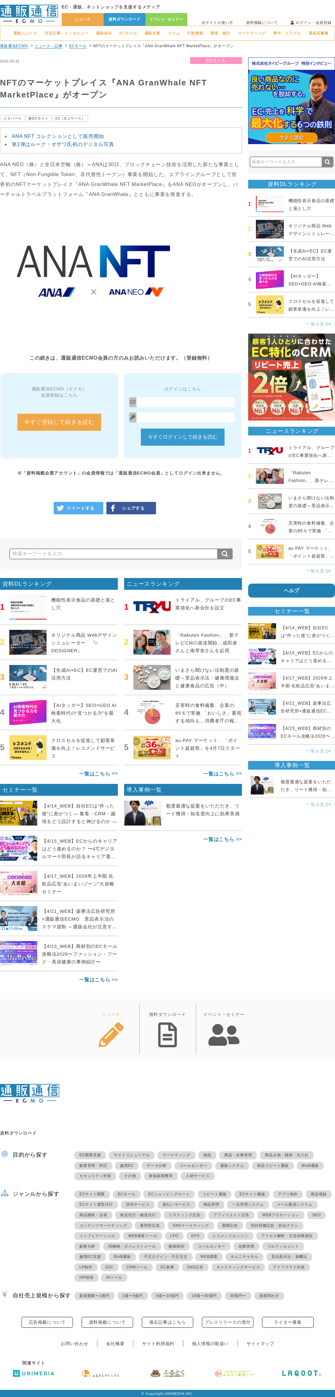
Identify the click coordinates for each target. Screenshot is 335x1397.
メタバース (12, 118)
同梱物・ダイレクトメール (132, 1246)
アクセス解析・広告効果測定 (287, 1236)
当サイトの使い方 (217, 23)
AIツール (114, 1277)
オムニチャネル (244, 1256)
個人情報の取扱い (210, 1343)
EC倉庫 (167, 1267)
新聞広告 (230, 1225)
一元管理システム (248, 1204)
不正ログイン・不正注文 (166, 1256)
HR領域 (86, 1277)
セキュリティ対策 (95, 1176)
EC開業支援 (90, 1155)
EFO (195, 1236)
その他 (130, 1176)
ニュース (83, 19)
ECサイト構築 (252, 1194)
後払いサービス (176, 1204)
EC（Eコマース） (70, 118)
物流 (207, 1155)
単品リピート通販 (273, 1165)
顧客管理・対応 (93, 1165)
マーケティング (252, 33)
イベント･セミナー (167, 19)
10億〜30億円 (204, 1296)
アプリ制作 (288, 1194)
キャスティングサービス (238, 1267)
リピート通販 (215, 1194)
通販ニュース (25, 33)
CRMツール (137, 1267)
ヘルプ (292, 590)
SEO (316, 1215)
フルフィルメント (283, 1246)
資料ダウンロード (125, 19)
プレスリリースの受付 (228, 1322)
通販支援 (152, 33)
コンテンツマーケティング (103, 1225)
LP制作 (85, 1267)
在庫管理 (246, 1246)
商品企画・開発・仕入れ (287, 1155)
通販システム (232, 1165)
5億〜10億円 (167, 1296)
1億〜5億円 (133, 1296)
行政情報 (195, 33)
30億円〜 (238, 1296)
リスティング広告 (184, 1215)
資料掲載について (262, 23)
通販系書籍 (318, 33)
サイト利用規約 (158, 1343)
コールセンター (194, 1165)
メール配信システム (295, 1204)
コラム (174, 33)
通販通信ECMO (14, 46)
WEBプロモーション (280, 1215)
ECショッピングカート (169, 1194)
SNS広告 (195, 1267)
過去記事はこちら (167, 1322)
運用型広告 (150, 1225)
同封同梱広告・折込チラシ (274, 1225)
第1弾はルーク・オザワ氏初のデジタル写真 (63, 144)
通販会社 (104, 33)
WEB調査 (208, 1256)
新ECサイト (38, 118)
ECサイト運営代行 (96, 1204)
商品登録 (319, 1194)
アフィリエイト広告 (231, 1215)
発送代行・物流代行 (138, 1215)
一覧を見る (318, 323)
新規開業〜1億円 (94, 1296)
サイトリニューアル (132, 1155)
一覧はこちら (94, 773)
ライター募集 (288, 1322)
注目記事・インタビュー (66, 33)
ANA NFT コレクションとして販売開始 (58, 136)
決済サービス (138, 1204)
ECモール (128, 33)
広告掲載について (47, 1322)
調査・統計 (220, 33)
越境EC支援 (90, 1256)
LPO (174, 1236)
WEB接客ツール (142, 1236)
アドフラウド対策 (289, 1267)
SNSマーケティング (191, 1225)
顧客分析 (87, 1246)
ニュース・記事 (49, 46)
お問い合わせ (74, 1343)
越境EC (127, 1165)
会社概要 (115, 1343)
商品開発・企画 (93, 1215)
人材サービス (198, 1176)
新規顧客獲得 (161, 1176)
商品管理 (211, 1204)
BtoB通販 (310, 1165)
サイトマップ (260, 1343)
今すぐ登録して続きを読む (59, 422)
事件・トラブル (287, 33)
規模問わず (269, 1296)
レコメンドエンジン (230, 1236)
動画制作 (177, 1246)
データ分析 (157, 1165)
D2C (109, 1267)
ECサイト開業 (92, 1194)
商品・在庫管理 (238, 1155)
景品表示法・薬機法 (289, 1256)
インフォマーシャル (97, 1236)
